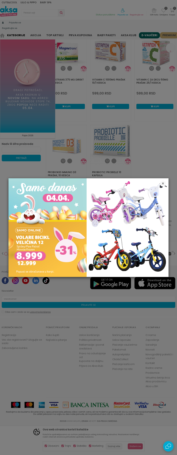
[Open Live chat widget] (168, 446)
